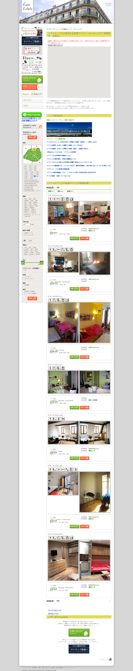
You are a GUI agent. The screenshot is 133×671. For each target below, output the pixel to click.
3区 (34, 166)
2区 (30, 166)
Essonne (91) (28, 189)
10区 (25, 172)
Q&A (39, 667)
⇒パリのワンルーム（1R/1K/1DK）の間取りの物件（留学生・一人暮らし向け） (72, 142)
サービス (28, 667)
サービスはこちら (54, 610)
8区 (30, 170)
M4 (31, 200)
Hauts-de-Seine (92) (30, 180)
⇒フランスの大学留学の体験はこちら (58, 155)
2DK (35, 249)
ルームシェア (28, 235)
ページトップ (104, 659)
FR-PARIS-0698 (57, 415)
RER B (26, 209)
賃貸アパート (28, 233)
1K (29, 247)
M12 (30, 206)
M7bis (35, 202)
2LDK (25, 251)
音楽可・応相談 (29, 291)
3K (31, 251)
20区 (30, 178)
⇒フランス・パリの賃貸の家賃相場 (57, 169)
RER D (26, 211)
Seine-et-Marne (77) (30, 185)
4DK (31, 253)
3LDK (25, 253)
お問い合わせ (45, 667)
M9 (29, 204)
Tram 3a (26, 214)
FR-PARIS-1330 (57, 246)
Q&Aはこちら (53, 614)
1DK (34, 247)
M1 (25, 199)
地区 (60, 191)
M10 (34, 204)
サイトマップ (67, 667)
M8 (25, 204)
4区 (25, 168)
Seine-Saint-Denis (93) (31, 182)
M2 (29, 199)
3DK (35, 251)
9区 (34, 170)
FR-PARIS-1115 (57, 365)
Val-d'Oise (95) (28, 191)
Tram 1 (26, 213)
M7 (29, 202)
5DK (25, 254)
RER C (33, 209)
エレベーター (28, 279)
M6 (25, 202)
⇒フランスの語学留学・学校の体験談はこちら (61, 159)
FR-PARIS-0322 (57, 534)
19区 (25, 178)
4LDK (37, 253)
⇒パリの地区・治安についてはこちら (58, 176)
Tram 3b (26, 216)
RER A (31, 207)
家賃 (50, 191)
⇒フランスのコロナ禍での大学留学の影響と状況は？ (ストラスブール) (69, 162)
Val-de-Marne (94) (29, 183)
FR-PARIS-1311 (57, 296)
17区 (30, 176)
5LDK (31, 254)
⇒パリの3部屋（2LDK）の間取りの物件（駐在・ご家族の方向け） (67, 149)
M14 (25, 207)
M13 (35, 206)
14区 (30, 174)
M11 (25, 206)
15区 (36, 174)
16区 (25, 176)
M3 (34, 199)
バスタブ (27, 277)
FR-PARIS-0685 (57, 466)
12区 (36, 172)
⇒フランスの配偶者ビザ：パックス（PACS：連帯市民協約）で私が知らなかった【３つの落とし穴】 (78, 165)
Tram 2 (33, 213)
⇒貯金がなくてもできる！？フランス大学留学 (61, 152)
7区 (25, 170)
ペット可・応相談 (29, 293)
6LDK (37, 254)
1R (24, 247)
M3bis (25, 200)
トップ (23, 667)
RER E (33, 211)
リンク (74, 667)
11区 (30, 172)
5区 (30, 168)
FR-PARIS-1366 (57, 195)
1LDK (25, 249)
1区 (25, 166)
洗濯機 (26, 285)
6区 (34, 168)
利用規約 (34, 667)
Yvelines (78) (28, 187)
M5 (36, 200)
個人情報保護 (59, 667)
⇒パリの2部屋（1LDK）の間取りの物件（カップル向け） (65, 145)
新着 (69, 191)
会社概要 (52, 667)
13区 (25, 174)
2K (31, 249)
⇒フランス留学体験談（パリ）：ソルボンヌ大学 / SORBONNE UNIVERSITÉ (71, 172)
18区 (36, 176)
